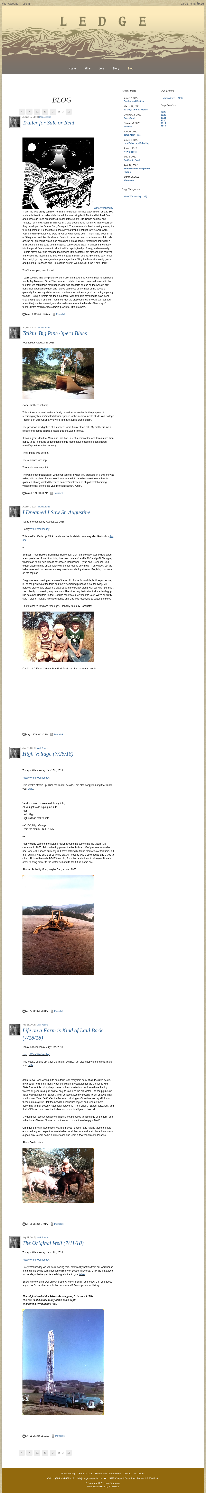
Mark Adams (45, 117)
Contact (128, 1473)
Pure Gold (129, 118)
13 (45, 111)
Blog (130, 68)
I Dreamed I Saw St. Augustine (56, 512)
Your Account (10, 3)
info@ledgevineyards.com (92, 1478)
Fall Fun (128, 126)
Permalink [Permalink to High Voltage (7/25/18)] (56, 1011)
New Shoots (130, 152)
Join (101, 68)
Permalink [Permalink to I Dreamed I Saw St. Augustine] (56, 734)
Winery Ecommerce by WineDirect (103, 1486)
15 (68, 111)
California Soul (132, 160)
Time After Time (132, 135)
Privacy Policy (68, 1473)
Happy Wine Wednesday (35, 1259)
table (30, 1065)
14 (53, 111)
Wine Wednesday (103, 208)
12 (37, 111)
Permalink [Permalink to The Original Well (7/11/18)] (58, 1436)
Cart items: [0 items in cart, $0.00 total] (192, 3)
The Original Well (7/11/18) (53, 1243)
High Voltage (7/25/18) (47, 754)
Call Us (60, 1478)
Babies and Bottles (134, 101)
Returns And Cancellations (108, 1473)
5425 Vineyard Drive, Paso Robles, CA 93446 (134, 1478)
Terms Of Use (85, 1473)
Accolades (139, 1473)
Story (116, 68)
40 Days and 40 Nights (136, 109)
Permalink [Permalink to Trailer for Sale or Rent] (58, 314)
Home (72, 68)
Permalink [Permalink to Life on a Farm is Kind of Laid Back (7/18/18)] (56, 1224)
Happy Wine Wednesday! (36, 777)
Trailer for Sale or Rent (48, 123)
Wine (88, 68)
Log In (26, 3)
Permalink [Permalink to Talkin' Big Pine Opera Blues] (56, 493)
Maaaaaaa (129, 180)
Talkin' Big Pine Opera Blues (54, 333)
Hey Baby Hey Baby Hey (137, 143)
